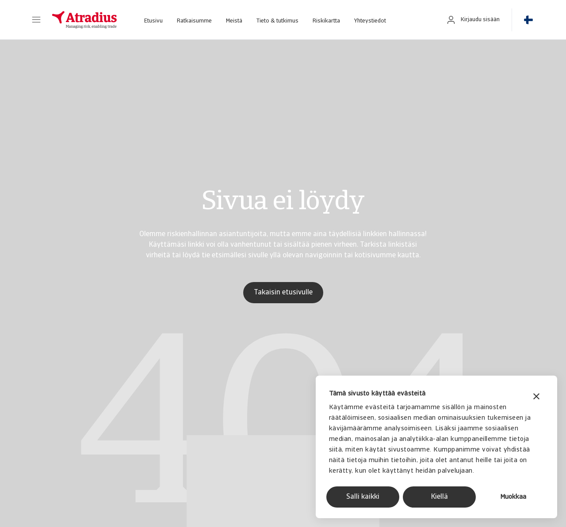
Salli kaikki (362, 497)
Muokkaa (513, 497)
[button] (36, 20)
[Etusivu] (84, 20)
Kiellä (439, 497)
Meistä (234, 21)
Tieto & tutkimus (277, 21)
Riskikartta (326, 21)
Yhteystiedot (370, 21)
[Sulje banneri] (536, 397)
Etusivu (153, 21)
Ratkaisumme (194, 21)
